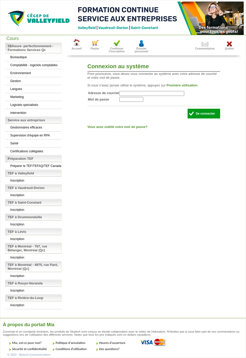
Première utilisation (182, 85)
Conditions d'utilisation (71, 349)
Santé (14, 143)
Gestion (15, 81)
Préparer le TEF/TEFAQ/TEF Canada (35, 166)
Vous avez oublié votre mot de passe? (117, 127)
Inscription (17, 180)
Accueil (76, 48)
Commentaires (205, 48)
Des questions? (109, 349)
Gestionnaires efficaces (26, 127)
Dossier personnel (141, 50)
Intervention (18, 113)
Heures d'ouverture (112, 343)
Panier (95, 48)
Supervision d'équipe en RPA (30, 135)
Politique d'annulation (70, 343)
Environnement (20, 73)
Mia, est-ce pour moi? (27, 343)
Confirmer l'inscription (117, 50)
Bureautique (18, 57)
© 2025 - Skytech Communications (28, 354)
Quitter (229, 48)
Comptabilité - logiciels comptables (34, 65)
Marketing (17, 97)
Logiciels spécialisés (24, 105)
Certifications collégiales (26, 151)
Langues (16, 89)
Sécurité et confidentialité (29, 349)
